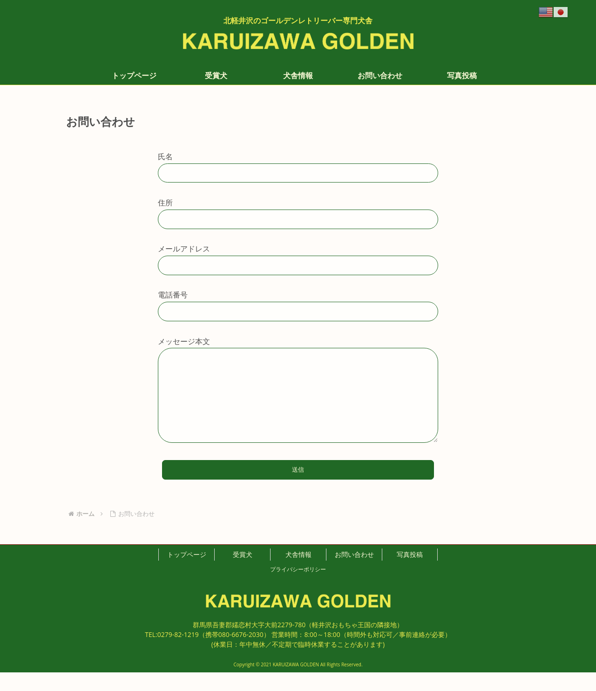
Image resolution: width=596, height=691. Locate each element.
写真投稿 (410, 573)
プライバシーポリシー (298, 588)
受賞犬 (242, 573)
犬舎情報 (298, 573)
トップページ (186, 573)
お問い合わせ (354, 573)
